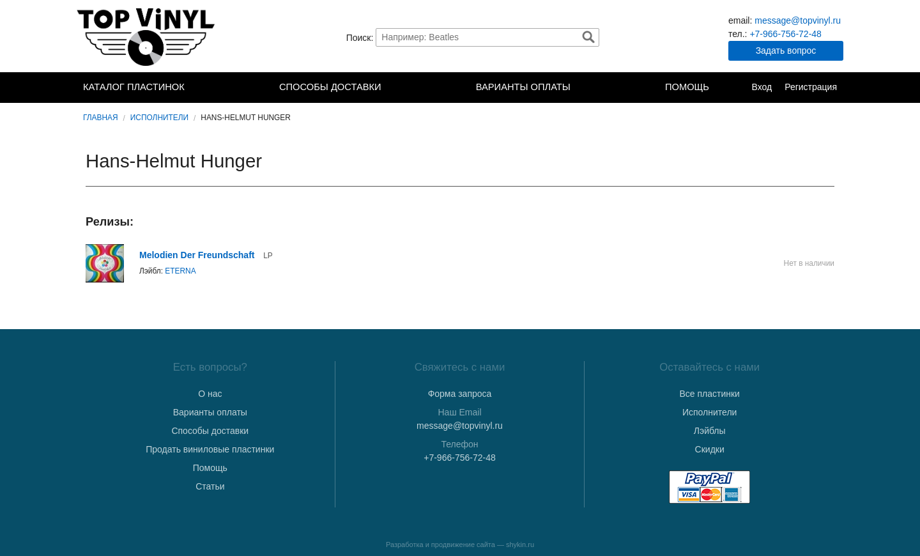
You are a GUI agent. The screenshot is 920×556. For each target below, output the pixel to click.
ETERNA (180, 270)
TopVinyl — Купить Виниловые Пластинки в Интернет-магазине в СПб (147, 37)
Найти (588, 37)
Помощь (687, 87)
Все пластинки (709, 394)
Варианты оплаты (523, 87)
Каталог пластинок (134, 87)
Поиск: (360, 37)
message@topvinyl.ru (798, 20)
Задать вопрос (786, 50)
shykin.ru (520, 544)
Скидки (709, 449)
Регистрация (811, 87)
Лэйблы (710, 431)
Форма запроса (460, 394)
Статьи (209, 486)
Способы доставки (330, 87)
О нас (210, 394)
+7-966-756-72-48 (785, 34)
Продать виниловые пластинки (210, 449)
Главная (100, 117)
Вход (761, 87)
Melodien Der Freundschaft (196, 255)
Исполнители (159, 117)
